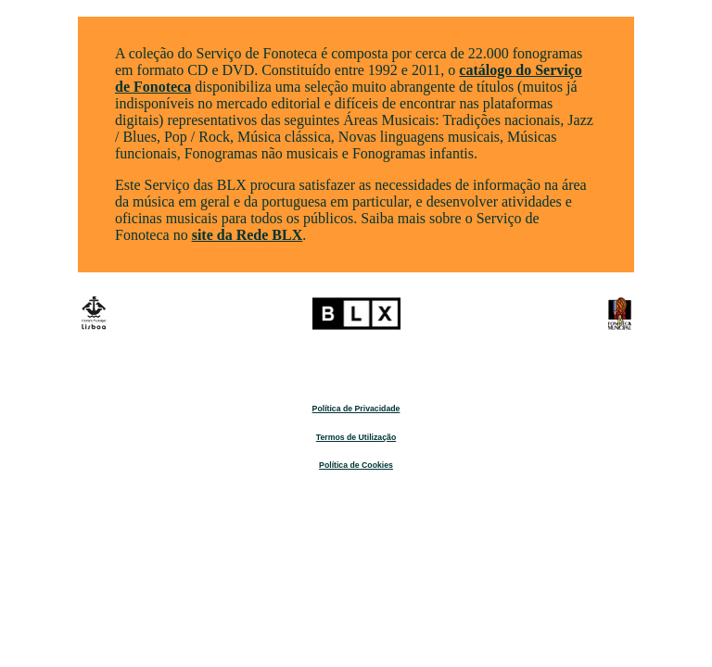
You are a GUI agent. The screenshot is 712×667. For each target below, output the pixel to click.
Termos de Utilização (356, 437)
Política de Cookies (356, 465)
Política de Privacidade (356, 408)
